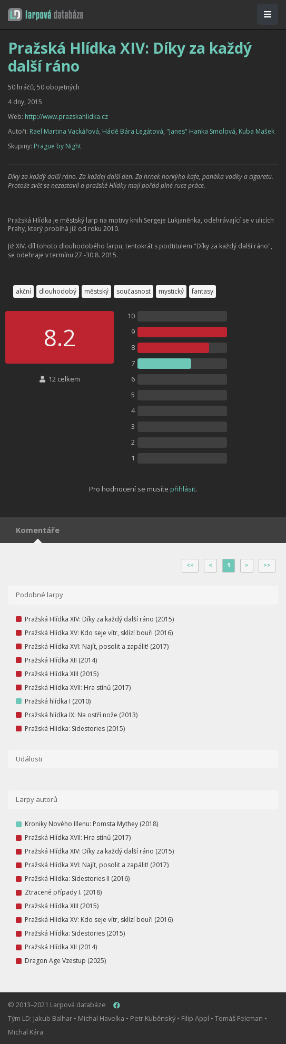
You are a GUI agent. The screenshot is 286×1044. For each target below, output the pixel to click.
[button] (45, 14)
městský (96, 291)
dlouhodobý (57, 291)
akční (23, 291)
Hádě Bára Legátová (132, 131)
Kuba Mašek (256, 131)
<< (190, 565)
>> (267, 565)
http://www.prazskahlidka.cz (66, 116)
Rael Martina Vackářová (64, 131)
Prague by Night (57, 146)
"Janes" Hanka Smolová (200, 131)
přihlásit (182, 489)
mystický (171, 291)
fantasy (202, 291)
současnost (133, 291)
